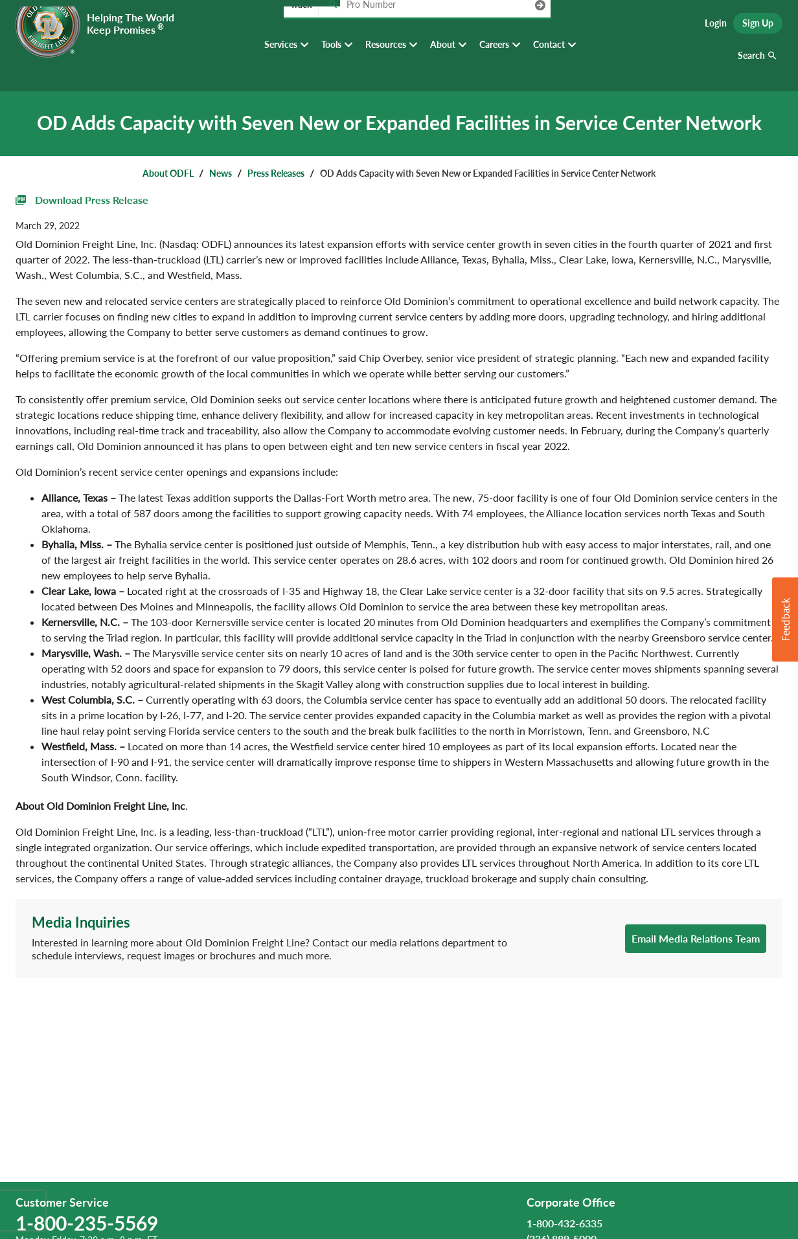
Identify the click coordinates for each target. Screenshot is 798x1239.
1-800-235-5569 (87, 1222)
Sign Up (757, 26)
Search (751, 64)
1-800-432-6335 (564, 1223)
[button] (785, 619)
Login (716, 26)
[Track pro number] (332, 25)
